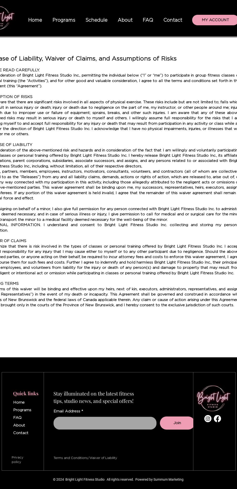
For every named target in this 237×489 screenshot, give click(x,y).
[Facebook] (217, 418)
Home (19, 402)
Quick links (25, 393)
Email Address (66, 411)
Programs (22, 410)
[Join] (177, 423)
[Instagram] (207, 418)
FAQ (17, 418)
